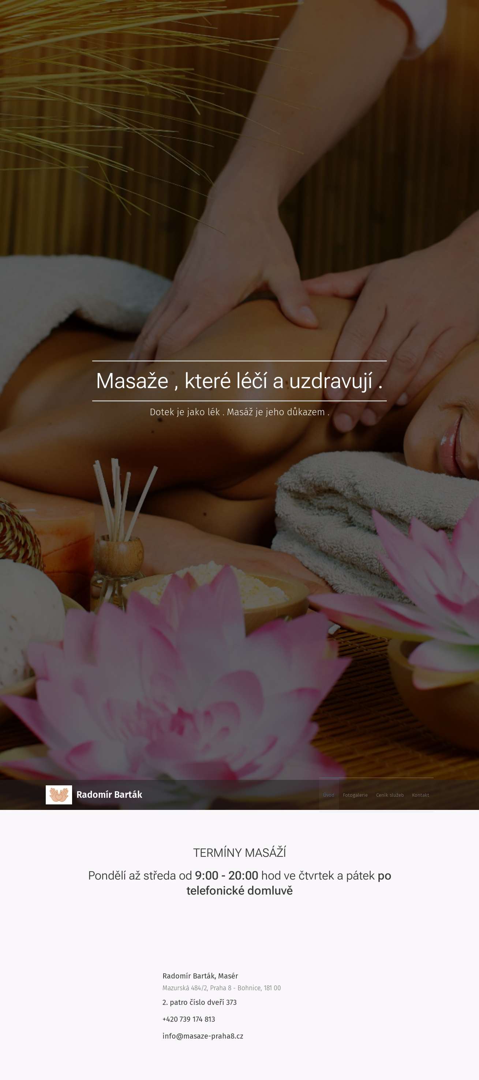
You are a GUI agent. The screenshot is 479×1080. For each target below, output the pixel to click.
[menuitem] (387, 795)
